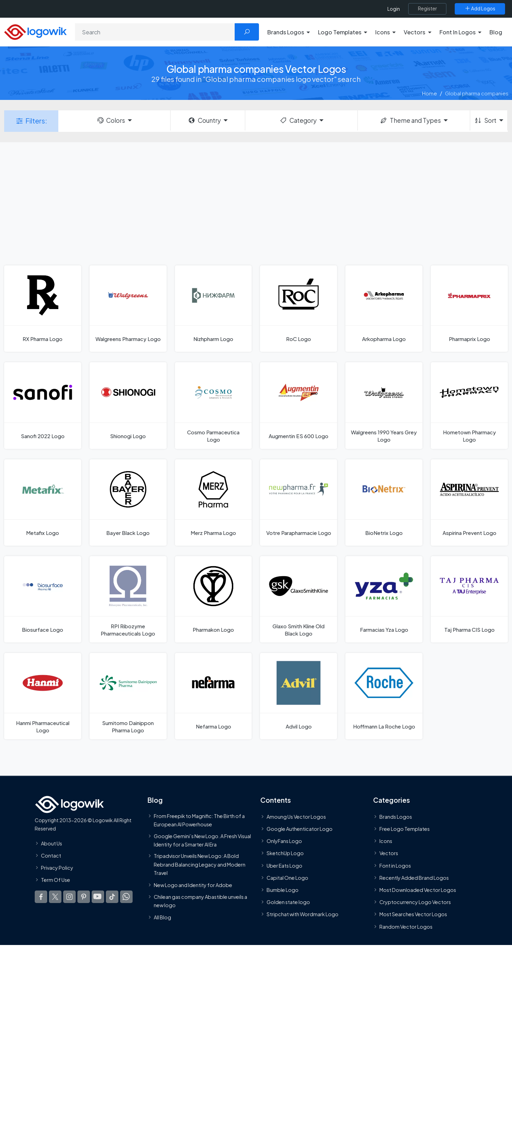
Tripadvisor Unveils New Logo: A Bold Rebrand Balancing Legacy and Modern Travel (199, 864)
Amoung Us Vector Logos (296, 817)
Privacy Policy (57, 868)
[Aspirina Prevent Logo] (469, 502)
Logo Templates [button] (339, 32)
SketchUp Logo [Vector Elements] (285, 853)
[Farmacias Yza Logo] (383, 599)
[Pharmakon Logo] (213, 599)
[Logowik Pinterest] (83, 897)
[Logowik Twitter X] (55, 897)
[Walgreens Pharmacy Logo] (128, 308)
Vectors (388, 853)
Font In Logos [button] (457, 32)
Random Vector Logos (406, 926)
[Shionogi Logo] (128, 405)
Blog (495, 32)
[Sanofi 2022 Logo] (42, 405)
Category (297, 120)
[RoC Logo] (298, 308)
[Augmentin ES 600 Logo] (298, 405)
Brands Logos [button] (285, 32)
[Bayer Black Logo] (128, 502)
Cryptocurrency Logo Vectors (415, 902)
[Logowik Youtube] (98, 897)
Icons (385, 841)
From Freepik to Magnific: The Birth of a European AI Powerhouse (199, 820)
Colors (110, 120)
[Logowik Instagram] (69, 897)
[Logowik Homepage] (35, 31)
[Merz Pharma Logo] (213, 502)
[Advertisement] (256, 203)
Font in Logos (395, 865)
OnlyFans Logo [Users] (284, 841)
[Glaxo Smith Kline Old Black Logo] (298, 599)
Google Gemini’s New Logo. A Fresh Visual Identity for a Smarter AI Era (202, 840)
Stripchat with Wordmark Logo (302, 914)
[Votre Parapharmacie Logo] (298, 502)
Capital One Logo (287, 878)
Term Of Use (55, 880)
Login (393, 9)
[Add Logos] (480, 8)
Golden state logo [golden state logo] (288, 902)
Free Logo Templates (404, 829)
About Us (51, 843)
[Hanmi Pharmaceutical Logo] (42, 696)
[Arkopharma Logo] (383, 308)
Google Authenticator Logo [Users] (300, 829)
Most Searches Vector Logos (413, 914)
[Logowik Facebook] (41, 897)
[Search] (155, 32)
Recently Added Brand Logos (414, 878)
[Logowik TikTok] (112, 897)
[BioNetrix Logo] (383, 502)
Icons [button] (382, 32)
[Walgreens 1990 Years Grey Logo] (383, 405)
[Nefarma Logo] (213, 696)
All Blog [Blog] (162, 917)
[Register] (427, 8)
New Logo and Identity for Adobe (193, 885)
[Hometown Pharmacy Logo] (469, 405)
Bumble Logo (283, 890)
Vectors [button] (414, 32)
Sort (485, 120)
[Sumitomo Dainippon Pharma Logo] (128, 696)
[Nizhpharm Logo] (213, 308)
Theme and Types (410, 120)
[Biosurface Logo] (42, 599)
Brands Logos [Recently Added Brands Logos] (395, 817)
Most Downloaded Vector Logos (417, 890)
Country (204, 120)
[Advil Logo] (298, 696)
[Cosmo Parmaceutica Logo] (213, 405)
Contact (51, 855)
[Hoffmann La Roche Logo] (383, 696)
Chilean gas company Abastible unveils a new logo (200, 901)
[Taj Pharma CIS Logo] (469, 599)
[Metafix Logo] (42, 502)
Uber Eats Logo (284, 865)
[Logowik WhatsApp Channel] (126, 897)
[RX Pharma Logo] (42, 308)
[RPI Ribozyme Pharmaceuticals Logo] (128, 599)
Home (429, 93)
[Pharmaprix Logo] (469, 308)
